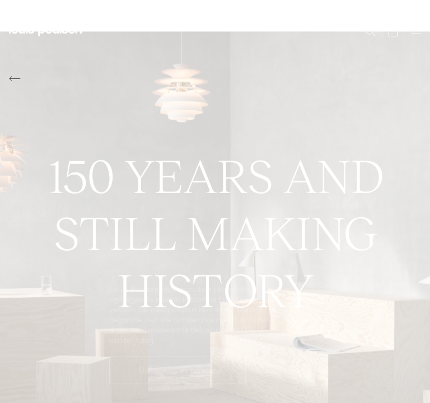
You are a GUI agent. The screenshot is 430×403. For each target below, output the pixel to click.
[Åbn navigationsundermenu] (412, 36)
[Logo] (45, 36)
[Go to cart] (393, 30)
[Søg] (370, 30)
